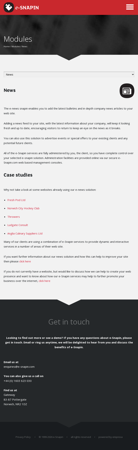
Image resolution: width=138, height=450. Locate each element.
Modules (16, 46)
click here (25, 261)
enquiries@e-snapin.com (19, 366)
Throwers (13, 216)
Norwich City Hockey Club (23, 208)
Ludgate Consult (17, 225)
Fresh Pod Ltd (16, 200)
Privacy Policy (23, 437)
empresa (117, 437)
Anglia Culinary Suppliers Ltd (24, 233)
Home (7, 46)
